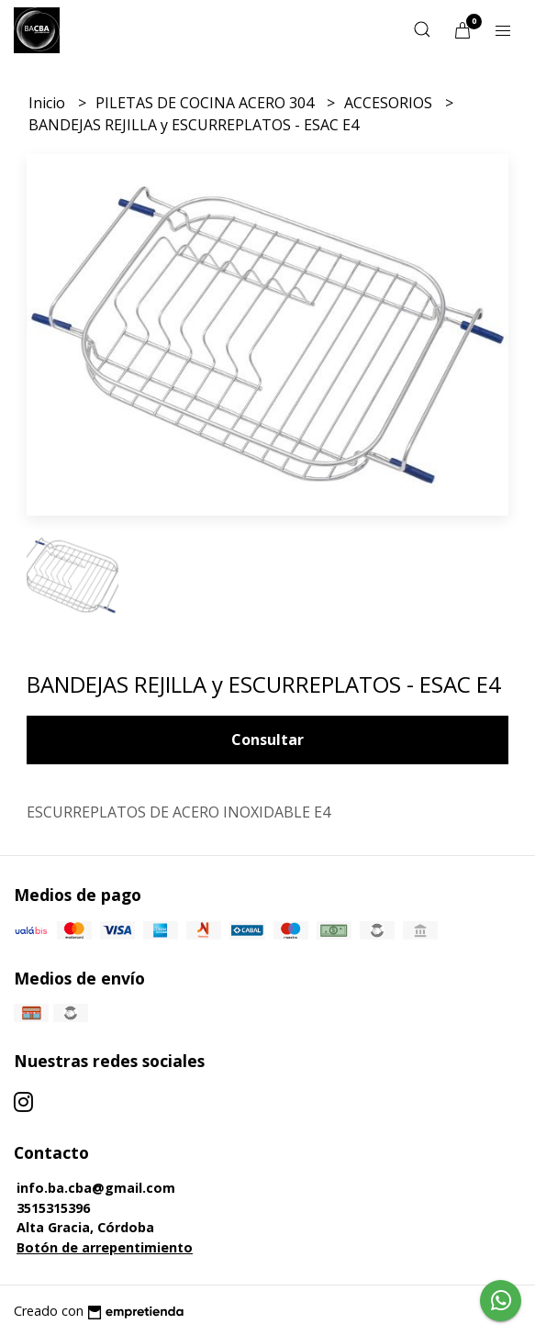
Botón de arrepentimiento (105, 1247)
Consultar (267, 739)
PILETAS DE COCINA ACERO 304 (206, 103)
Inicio (48, 103)
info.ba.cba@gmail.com (96, 1187)
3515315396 (53, 1208)
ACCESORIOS (390, 103)
